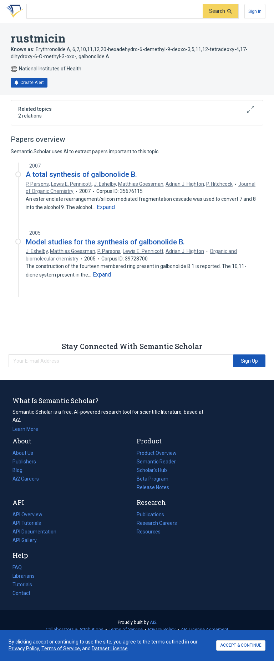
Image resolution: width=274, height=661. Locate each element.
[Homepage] (14, 11)
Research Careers (157, 523)
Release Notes (153, 487)
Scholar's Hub (152, 470)
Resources (149, 531)
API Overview (27, 514)
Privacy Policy (162, 629)
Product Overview (157, 453)
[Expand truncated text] (105, 207)
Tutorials (22, 584)
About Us (22, 453)
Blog (20, 470)
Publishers (24, 461)
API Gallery (24, 540)
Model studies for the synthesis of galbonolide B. (105, 242)
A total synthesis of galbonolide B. (81, 174)
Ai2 (153, 622)
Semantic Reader (156, 461)
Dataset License (110, 648)
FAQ (17, 567)
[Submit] (220, 11)
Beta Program (152, 479)
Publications (150, 514)
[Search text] (115, 11)
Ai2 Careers (25, 478)
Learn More (25, 429)
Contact (21, 593)
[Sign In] (254, 11)
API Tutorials (26, 523)
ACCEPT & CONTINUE (241, 645)
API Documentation (34, 531)
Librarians (23, 576)
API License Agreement (204, 629)
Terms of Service (126, 629)
